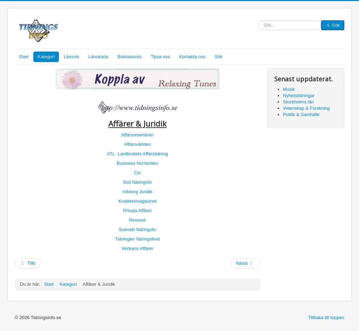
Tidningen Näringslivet (137, 239)
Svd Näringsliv (137, 182)
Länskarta (98, 56)
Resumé (137, 220)
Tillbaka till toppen (326, 317)
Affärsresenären (137, 134)
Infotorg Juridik (137, 191)
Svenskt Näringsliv (137, 229)
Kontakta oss (192, 56)
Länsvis (71, 56)
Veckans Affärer (138, 248)
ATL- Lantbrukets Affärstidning (137, 153)
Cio (137, 172)
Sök (333, 25)
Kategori (46, 56)
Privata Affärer (137, 210)
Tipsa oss (160, 56)
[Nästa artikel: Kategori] (245, 263)
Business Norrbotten (137, 163)
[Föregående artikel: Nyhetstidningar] (28, 263)
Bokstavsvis (129, 56)
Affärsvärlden (137, 144)
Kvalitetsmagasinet (137, 201)
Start (23, 56)
